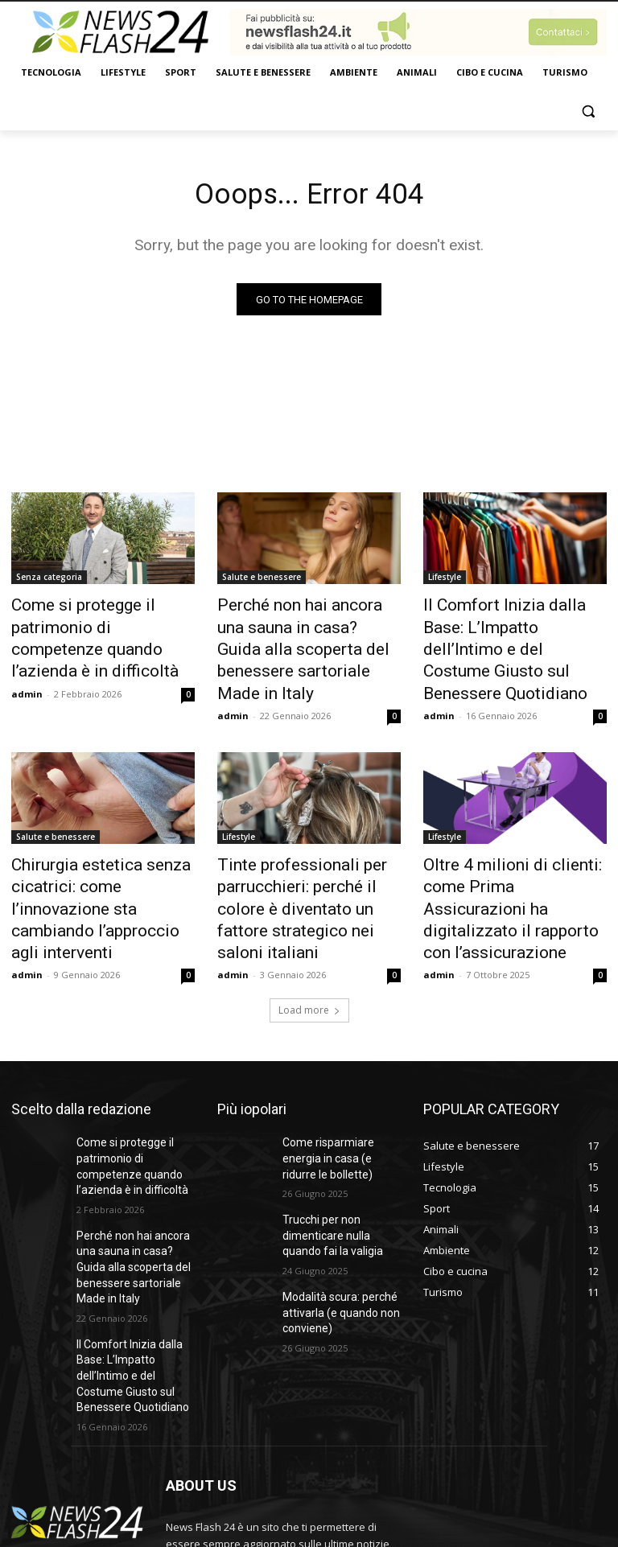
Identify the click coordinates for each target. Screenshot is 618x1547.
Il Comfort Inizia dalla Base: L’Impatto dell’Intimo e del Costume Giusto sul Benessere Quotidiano (506, 634)
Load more (309, 937)
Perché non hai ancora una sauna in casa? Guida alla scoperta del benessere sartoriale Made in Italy (296, 634)
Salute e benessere (261, 580)
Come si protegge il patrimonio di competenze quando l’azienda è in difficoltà (102, 625)
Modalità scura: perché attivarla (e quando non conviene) (333, 1222)
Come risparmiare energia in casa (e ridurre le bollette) (340, 1082)
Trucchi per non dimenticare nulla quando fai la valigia (339, 1152)
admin (27, 662)
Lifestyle (444, 580)
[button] (588, 111)
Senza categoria (49, 580)
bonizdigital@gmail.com (277, 1475)
